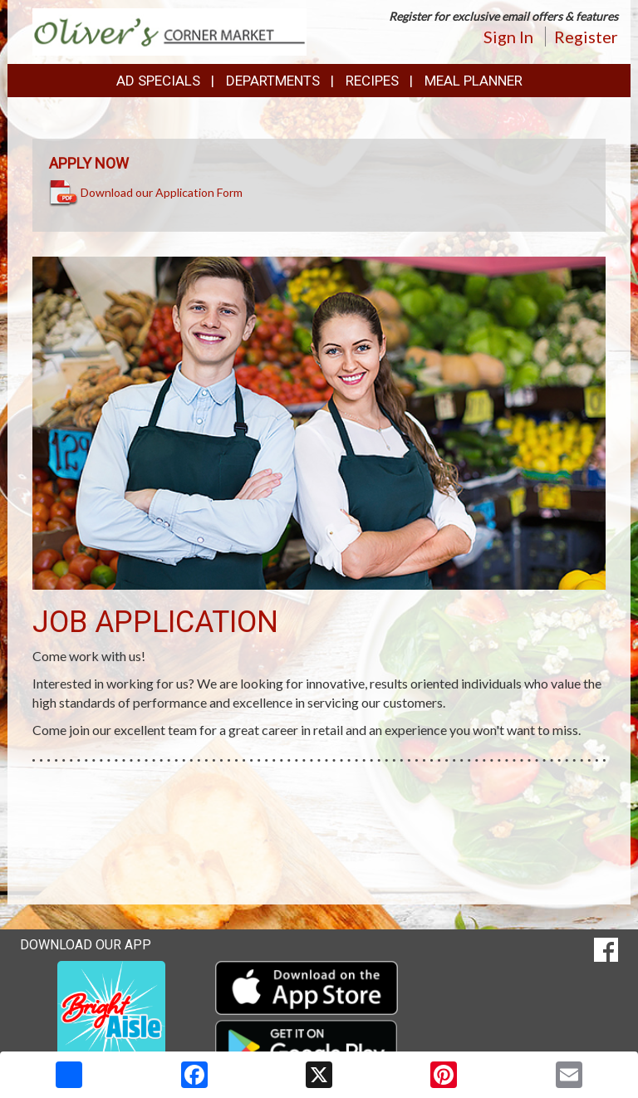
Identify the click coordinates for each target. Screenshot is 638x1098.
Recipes (372, 80)
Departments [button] (273, 80)
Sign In (508, 37)
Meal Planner (474, 80)
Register (586, 37)
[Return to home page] (169, 30)
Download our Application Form (162, 191)
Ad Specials (158, 80)
